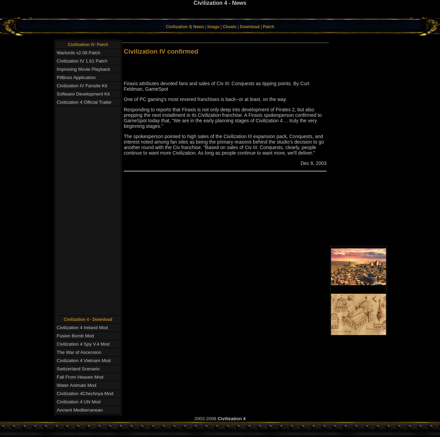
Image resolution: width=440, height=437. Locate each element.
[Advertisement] (220, 15)
